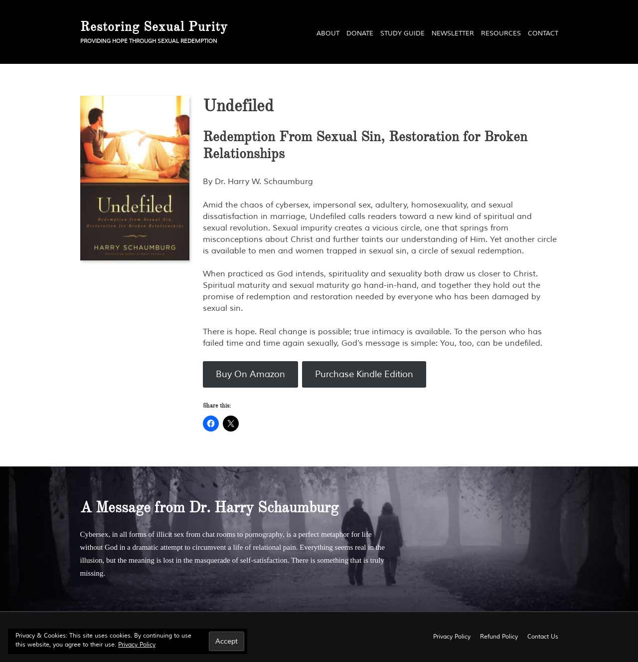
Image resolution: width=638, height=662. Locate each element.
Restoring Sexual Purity (154, 26)
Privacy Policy (137, 645)
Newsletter (453, 33)
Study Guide (402, 33)
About (328, 33)
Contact (543, 33)
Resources (501, 33)
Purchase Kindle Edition (364, 374)
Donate (359, 33)
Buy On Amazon (250, 374)
